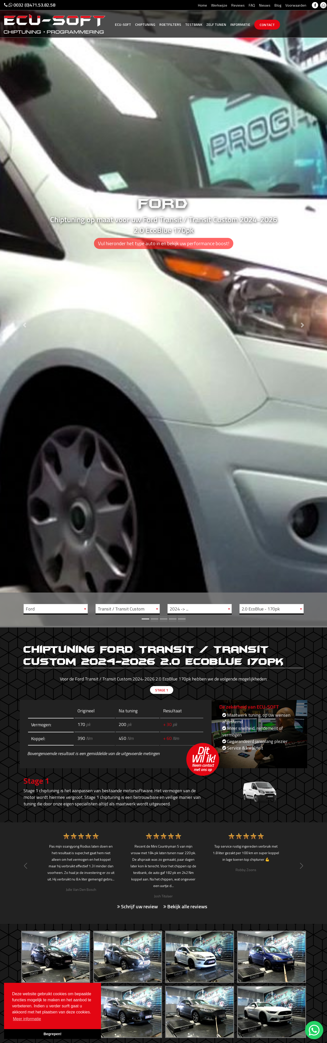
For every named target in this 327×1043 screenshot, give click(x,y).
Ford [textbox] (30, 608)
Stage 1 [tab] (161, 690)
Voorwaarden (295, 5)
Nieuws (264, 5)
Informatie (240, 24)
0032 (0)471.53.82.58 (29, 5)
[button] (24, 313)
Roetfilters (170, 24)
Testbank (193, 24)
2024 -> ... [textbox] (179, 608)
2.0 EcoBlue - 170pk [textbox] (261, 608)
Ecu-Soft (123, 24)
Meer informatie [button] (27, 1019)
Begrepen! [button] (52, 1034)
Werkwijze (219, 5)
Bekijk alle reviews (185, 906)
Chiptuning (145, 24)
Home (202, 5)
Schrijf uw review (137, 906)
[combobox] (55, 609)
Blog (277, 5)
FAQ (252, 5)
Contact (267, 24)
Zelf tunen (216, 24)
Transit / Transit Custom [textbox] (121, 608)
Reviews (238, 5)
